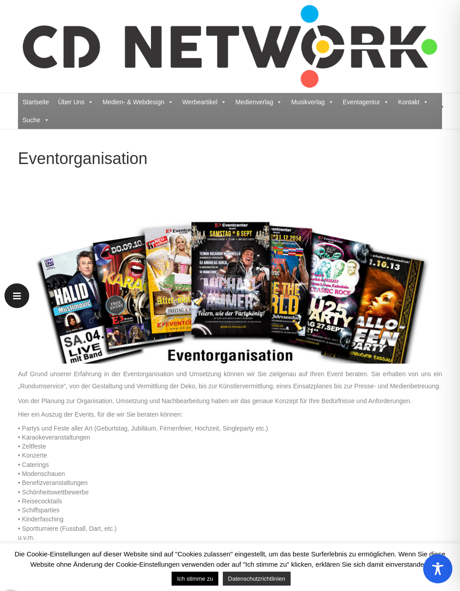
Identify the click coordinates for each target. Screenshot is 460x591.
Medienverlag (258, 102)
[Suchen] (436, 103)
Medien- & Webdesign (137, 102)
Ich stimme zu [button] (195, 578)
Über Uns (75, 102)
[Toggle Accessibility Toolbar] (437, 568)
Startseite (35, 102)
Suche (35, 120)
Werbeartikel (204, 102)
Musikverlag (312, 102)
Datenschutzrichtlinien (256, 578)
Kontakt (413, 102)
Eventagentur (366, 102)
